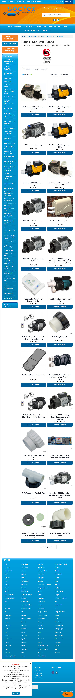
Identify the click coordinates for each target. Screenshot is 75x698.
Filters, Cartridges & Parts (9, 184)
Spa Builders (59, 635)
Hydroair (24, 598)
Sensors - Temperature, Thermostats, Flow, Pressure (9, 261)
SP (39, 635)
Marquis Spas (42, 615)
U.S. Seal (7, 652)
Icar (6, 601)
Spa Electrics (9, 639)
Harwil (40, 595)
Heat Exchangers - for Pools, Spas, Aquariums (9, 200)
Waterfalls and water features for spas (9, 297)
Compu (40, 581)
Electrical (6, 173)
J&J (6, 605)
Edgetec (57, 584)
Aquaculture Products (7, 139)
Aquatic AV (8, 571)
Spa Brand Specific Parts (9, 74)
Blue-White (58, 574)
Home (10, 26)
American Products (61, 564)
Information (29, 26)
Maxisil (57, 615)
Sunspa (7, 649)
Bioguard (41, 574)
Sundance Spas (43, 646)
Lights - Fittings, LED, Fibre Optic (9, 231)
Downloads (10, 44)
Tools (5, 283)
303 (6, 564)
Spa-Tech (41, 639)
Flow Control (59, 591)
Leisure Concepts (26, 608)
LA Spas (7, 608)
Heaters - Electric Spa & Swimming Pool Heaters (8, 193)
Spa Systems (25, 639)
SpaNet (7, 642)
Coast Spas (25, 581)
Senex (23, 632)
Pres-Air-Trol (59, 625)
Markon (23, 615)
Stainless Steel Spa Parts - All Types (9, 272)
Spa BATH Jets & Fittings (8, 267)
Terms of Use (38, 670)
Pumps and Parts (8, 250)
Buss (23, 578)
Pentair (23, 622)
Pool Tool (7, 625)
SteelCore (8, 646)
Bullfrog (7, 578)
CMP (6, 581)
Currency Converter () (10, 50)
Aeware (40, 564)
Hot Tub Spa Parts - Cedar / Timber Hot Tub (9, 222)
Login (4, 2)
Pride (6, 629)
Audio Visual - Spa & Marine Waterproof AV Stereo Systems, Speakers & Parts (9, 146)
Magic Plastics (42, 612)
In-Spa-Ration (25, 601)
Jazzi (40, 605)
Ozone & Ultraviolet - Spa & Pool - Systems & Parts (9, 237)
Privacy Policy (38, 673)
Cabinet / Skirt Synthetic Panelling (9, 152)
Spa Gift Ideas (7, 78)
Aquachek (24, 567)
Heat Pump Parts (8, 205)
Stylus (23, 646)
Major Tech (8, 615)
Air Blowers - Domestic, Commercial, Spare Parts (9, 102)
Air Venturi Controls (9, 128)
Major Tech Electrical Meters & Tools (9, 288)
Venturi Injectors (8, 293)
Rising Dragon (59, 629)
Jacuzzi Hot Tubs (26, 605)
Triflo (56, 649)
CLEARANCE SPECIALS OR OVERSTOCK (7, 68)
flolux (40, 591)
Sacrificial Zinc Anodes (8, 254)
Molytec (7, 618)
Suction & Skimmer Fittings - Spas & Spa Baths (9, 278)
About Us (17, 26)
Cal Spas (41, 578)
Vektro (40, 652)
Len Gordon (41, 608)
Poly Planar (58, 622)
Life (56, 608)
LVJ (6, 612)
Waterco (57, 652)
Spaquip (24, 642)
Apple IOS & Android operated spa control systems (9, 61)
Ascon (57, 571)
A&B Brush (24, 564)
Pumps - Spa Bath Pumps (55, 36)
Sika (39, 632)
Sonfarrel (24, 635)
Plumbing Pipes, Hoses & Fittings (8, 246)
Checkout (68, 2)
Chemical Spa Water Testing (9, 157)
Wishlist (40, 2)
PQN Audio (41, 625)
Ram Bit (40, 629)
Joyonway (58, 605)
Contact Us (46, 30)
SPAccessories (59, 639)
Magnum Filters (60, 612)
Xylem (23, 656)
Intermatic (41, 601)
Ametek (7, 567)
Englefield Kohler (43, 588)
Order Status (31, 2)
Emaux (23, 588)
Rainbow (24, 629)
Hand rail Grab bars (9, 188)
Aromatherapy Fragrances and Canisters (8, 133)
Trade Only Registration (16, 2)
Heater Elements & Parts (9, 209)
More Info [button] (15, 693)
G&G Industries (9, 595)
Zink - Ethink (42, 656)
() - (59, 2)
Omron (57, 618)
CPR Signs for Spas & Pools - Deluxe (9, 162)
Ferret (6, 591)
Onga (6, 622)
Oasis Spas (41, 618)
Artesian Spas (42, 571)
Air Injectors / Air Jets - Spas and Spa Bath (9, 115)
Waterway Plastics (10, 656)
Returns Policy (39, 678)
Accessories (7, 81)
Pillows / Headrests (9, 242)
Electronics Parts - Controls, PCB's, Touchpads (9, 178)
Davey (6, 584)
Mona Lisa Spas (26, 618)
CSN (56, 581)
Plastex (40, 622)
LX (22, 612)
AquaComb (41, 567)
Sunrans (57, 646)
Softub (7, 635)
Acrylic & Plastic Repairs (8, 85)
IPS (56, 601)
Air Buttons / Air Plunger (8, 109)
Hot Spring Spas (10, 598)
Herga (57, 595)
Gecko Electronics (26, 595)
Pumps (43, 36)
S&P (6, 632)
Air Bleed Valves (8, 96)
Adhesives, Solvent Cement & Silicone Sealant (9, 91)
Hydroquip (41, 598)
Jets (5, 227)
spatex (40, 642)
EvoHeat (57, 588)
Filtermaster (25, 591)
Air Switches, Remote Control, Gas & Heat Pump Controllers (9, 122)
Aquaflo (57, 567)
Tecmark (24, 649)
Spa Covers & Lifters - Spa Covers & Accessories (9, 168)
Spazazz (58, 642)
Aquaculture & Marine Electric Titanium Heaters (8, 215)
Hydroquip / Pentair (61, 598)
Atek (6, 574)
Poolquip (24, 625)
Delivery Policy (39, 675)
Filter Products (8, 305)
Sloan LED (58, 632)
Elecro (6, 588)
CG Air (57, 578)
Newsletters (41, 26)
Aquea (23, 571)
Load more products (46, 547)
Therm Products (43, 649)
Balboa (23, 574)
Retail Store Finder (32, 30)
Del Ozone (24, 584)
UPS (22, 652)
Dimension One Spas (44, 584)
